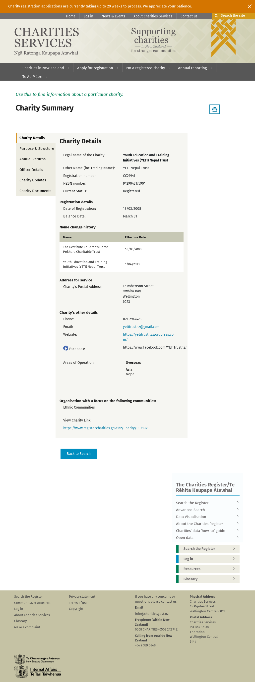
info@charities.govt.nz (152, 614)
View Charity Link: (77, 420)
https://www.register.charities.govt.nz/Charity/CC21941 (105, 428)
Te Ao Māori (32, 76)
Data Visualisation (206, 517)
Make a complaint (27, 627)
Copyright (76, 609)
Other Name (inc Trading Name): (89, 168)
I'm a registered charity (145, 68)
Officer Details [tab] (31, 169)
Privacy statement (82, 596)
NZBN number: (74, 183)
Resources (211, 569)
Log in (88, 16)
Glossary (211, 579)
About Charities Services (152, 16)
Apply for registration (95, 68)
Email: (68, 327)
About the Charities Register (206, 524)
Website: (70, 334)
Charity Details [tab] (32, 138)
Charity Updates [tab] (32, 180)
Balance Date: (74, 216)
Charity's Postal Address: (82, 287)
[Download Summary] (214, 109)
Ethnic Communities (79, 407)
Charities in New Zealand (43, 68)
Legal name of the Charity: (84, 155)
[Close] (249, 6)
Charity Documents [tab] (35, 191)
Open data (206, 537)
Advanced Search (206, 510)
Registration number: (79, 176)
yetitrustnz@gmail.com (141, 327)
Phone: (68, 319)
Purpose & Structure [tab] (36, 148)
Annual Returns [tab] (32, 159)
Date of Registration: (79, 209)
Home (70, 16)
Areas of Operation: (78, 363)
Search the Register (206, 503)
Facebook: (77, 349)
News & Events (113, 16)
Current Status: (75, 191)
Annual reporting (192, 68)
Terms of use (78, 603)
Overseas (133, 363)
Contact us (189, 16)
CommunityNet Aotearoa (32, 603)
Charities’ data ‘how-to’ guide (206, 530)
